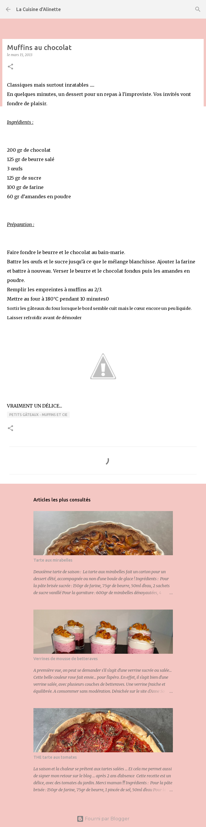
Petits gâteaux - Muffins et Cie (38, 415)
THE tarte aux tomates (55, 757)
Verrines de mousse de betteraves (65, 658)
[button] (10, 67)
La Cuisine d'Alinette (38, 9)
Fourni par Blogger (103, 818)
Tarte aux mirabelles (52, 560)
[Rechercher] (197, 9)
